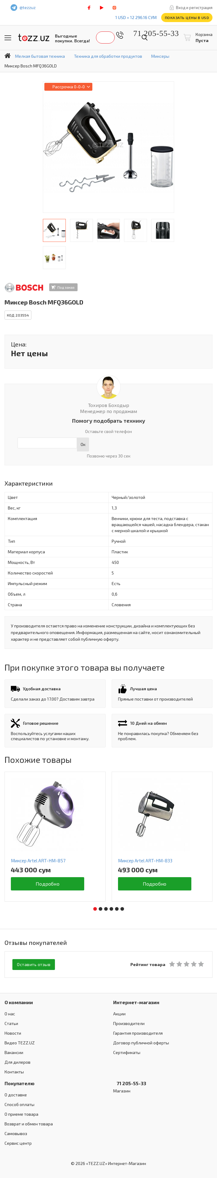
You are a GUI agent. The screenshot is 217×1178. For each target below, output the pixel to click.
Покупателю (19, 1083)
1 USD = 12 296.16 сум (136, 17)
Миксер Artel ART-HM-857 (38, 860)
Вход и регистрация (194, 7)
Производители (129, 1023)
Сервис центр (18, 1143)
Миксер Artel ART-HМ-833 (145, 860)
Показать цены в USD (187, 17)
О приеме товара (21, 1114)
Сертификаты (126, 1052)
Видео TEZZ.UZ (20, 1042)
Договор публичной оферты (141, 1042)
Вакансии (14, 1052)
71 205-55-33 (151, 33)
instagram (114, 7)
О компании (19, 1002)
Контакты (14, 1071)
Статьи (11, 1023)
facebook (89, 7)
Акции (119, 1013)
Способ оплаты (19, 1104)
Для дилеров (17, 1062)
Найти (145, 37)
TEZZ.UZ (33, 37)
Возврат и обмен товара (29, 1123)
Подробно (47, 884)
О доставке (16, 1094)
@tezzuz (28, 7)
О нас (10, 1013)
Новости (13, 1033)
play (102, 7)
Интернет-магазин (136, 1002)
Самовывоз (16, 1133)
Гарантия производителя (138, 1033)
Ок (83, 444)
